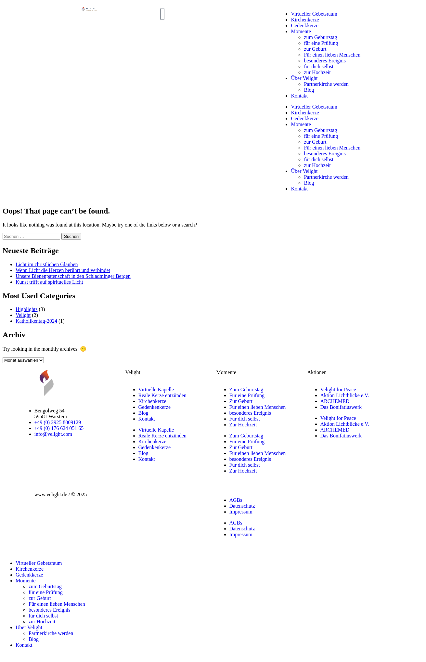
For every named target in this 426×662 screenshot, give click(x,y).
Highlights (27, 309)
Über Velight (304, 78)
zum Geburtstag (320, 37)
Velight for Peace (338, 389)
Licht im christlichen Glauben (47, 264)
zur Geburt (315, 49)
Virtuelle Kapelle (156, 389)
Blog (309, 90)
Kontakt (299, 95)
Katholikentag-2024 (36, 321)
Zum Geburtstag (246, 389)
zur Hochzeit (317, 72)
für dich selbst (318, 66)
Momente (301, 31)
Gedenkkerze (304, 25)
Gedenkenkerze (154, 407)
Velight (23, 315)
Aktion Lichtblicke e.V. (344, 395)
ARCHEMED (335, 401)
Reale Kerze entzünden (162, 395)
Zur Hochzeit (243, 424)
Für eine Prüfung (247, 395)
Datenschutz (242, 506)
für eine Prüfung (321, 43)
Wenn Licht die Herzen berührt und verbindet (63, 270)
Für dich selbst (244, 419)
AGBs (235, 500)
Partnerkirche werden (326, 84)
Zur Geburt (241, 401)
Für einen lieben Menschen (332, 55)
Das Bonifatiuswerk (341, 407)
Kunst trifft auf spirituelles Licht (49, 282)
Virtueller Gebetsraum (314, 14)
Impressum (240, 511)
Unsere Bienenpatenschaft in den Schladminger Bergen (73, 276)
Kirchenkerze (305, 19)
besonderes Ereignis (324, 60)
